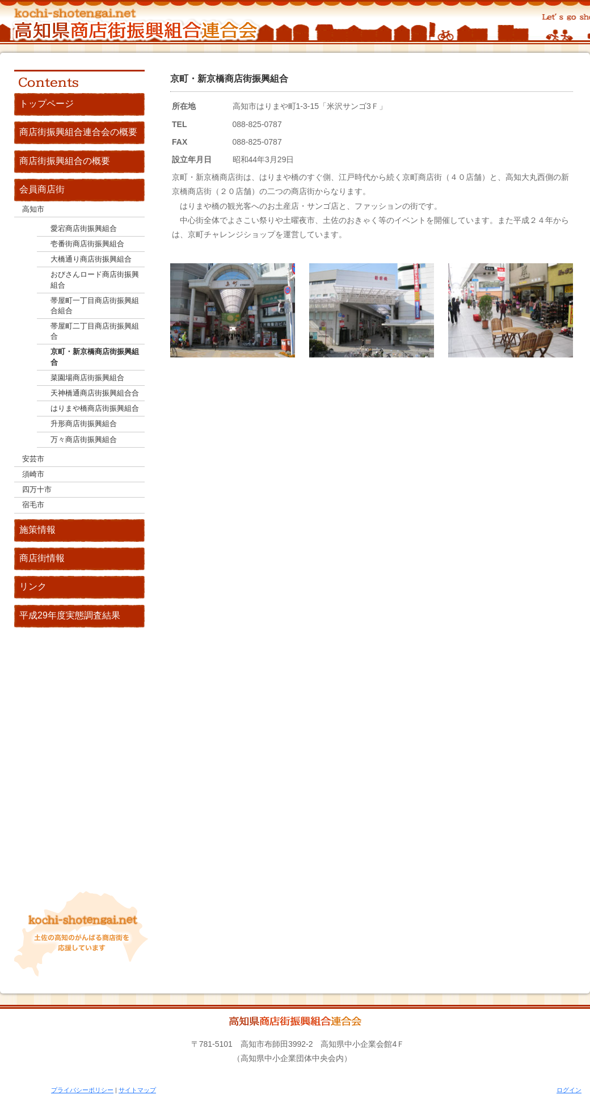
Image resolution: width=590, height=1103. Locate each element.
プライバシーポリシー (82, 1090)
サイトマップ (137, 1090)
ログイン (569, 1090)
